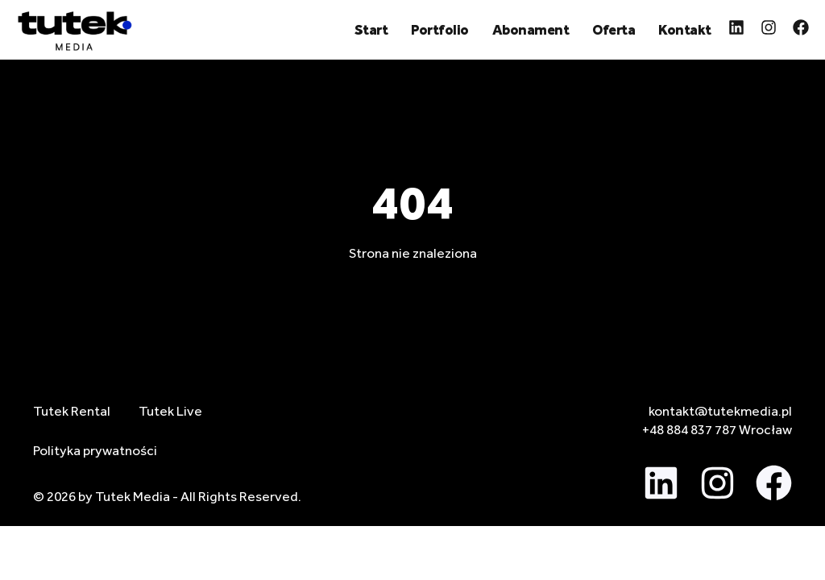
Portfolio (440, 30)
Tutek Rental (71, 411)
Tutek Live (170, 411)
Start (371, 30)
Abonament (531, 30)
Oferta (613, 30)
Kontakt (684, 30)
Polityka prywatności (95, 450)
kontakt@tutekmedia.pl (720, 411)
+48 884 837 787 (689, 429)
